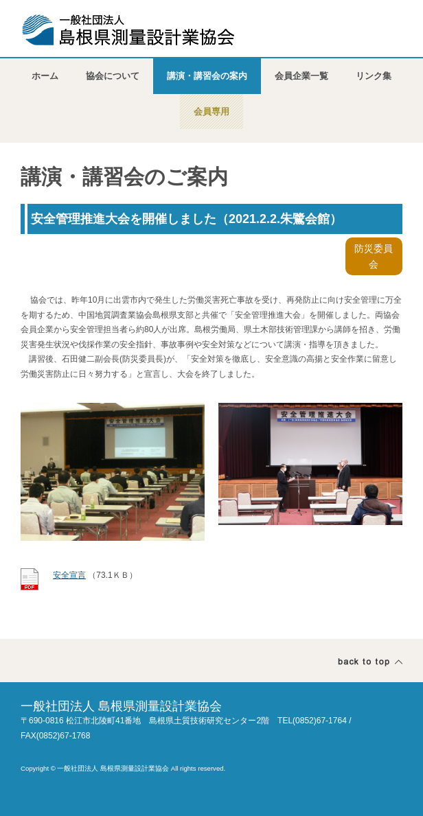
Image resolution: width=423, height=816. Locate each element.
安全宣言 (69, 575)
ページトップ (370, 662)
